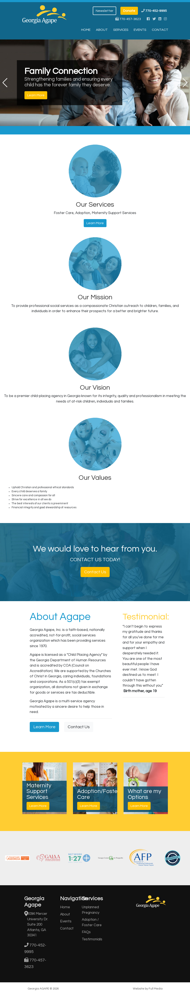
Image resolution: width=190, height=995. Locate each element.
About (102, 29)
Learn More (35, 95)
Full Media (156, 988)
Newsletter (104, 10)
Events (140, 29)
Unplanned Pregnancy (90, 910)
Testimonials (92, 939)
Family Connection (61, 71)
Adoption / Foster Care (92, 922)
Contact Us (95, 572)
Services (120, 29)
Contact (160, 29)
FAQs (86, 932)
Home (85, 29)
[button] (5, 82)
